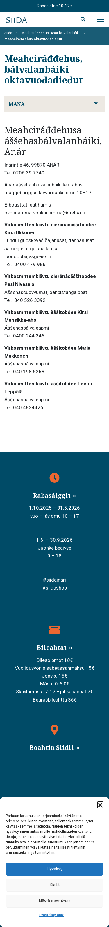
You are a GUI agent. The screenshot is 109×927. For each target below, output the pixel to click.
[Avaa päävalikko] (100, 19)
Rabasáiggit (52, 496)
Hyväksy (54, 869)
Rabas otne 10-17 (53, 6)
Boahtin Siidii (52, 748)
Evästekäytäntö (51, 915)
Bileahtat (52, 647)
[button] (100, 804)
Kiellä (55, 885)
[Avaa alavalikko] (96, 103)
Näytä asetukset (54, 901)
